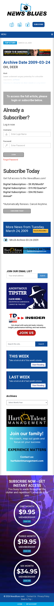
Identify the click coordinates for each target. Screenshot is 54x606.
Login (19, 604)
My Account (31, 604)
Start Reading (38, 365)
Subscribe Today (17, 211)
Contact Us (31, 596)
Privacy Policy (43, 596)
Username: (7, 130)
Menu (3, 34)
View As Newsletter (41, 231)
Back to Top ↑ (27, 599)
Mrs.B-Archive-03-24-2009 (24, 239)
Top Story (10, 43)
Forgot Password (10, 160)
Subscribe (38, 24)
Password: (7, 141)
